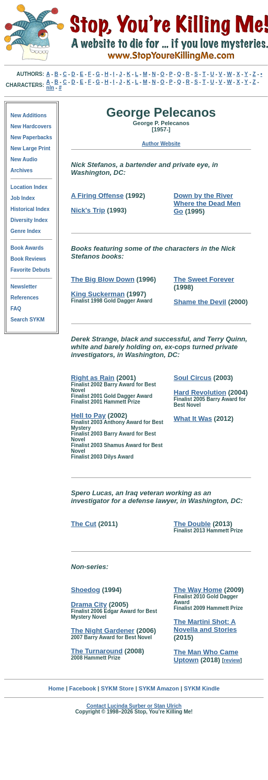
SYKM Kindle (201, 688)
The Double (192, 524)
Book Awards (26, 248)
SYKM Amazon (159, 688)
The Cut (83, 524)
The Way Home (198, 590)
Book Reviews (28, 259)
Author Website (161, 144)
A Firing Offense (97, 195)
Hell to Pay (88, 415)
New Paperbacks (31, 137)
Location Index (29, 187)
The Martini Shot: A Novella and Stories (205, 625)
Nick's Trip (88, 210)
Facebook (82, 688)
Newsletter (23, 286)
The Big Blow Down (103, 279)
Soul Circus (192, 378)
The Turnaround (97, 651)
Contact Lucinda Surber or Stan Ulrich (134, 706)
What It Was (193, 418)
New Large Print (30, 148)
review (232, 660)
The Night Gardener (103, 630)
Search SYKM (27, 319)
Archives (21, 170)
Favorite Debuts (30, 270)
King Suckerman (98, 294)
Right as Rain (93, 378)
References (24, 297)
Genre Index (25, 231)
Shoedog (85, 590)
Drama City (89, 604)
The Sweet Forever (204, 279)
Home (56, 688)
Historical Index (29, 209)
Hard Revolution (200, 392)
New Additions (28, 115)
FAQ (15, 308)
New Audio (23, 159)
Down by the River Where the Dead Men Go (207, 203)
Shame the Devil (200, 302)
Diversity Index (29, 220)
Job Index (22, 198)
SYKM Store (117, 688)
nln (50, 88)
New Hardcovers (30, 126)
